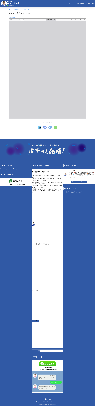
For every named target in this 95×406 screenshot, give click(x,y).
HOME (47, 399)
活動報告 (82, 3)
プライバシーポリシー (56, 402)
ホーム (69, 3)
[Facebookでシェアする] (45, 127)
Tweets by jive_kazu (14, 168)
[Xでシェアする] (39, 127)
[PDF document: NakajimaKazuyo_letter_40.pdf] (47, 68)
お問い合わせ (38, 402)
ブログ (92, 3)
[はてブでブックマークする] (50, 127)
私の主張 (88, 3)
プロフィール (75, 3)
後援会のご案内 (45, 402)
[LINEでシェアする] (55, 127)
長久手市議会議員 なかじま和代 (74, 192)
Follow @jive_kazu (4, 168)
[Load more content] (35, 321)
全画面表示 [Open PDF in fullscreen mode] (12, 17)
